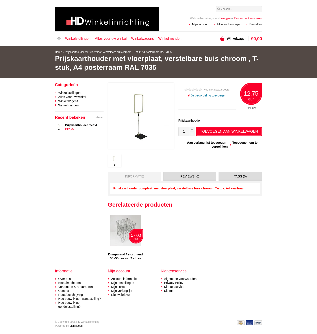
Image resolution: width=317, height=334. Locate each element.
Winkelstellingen (78, 38)
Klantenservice (174, 287)
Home (59, 38)
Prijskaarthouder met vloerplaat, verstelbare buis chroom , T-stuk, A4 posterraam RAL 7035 (118, 52)
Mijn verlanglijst (121, 290)
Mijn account (200, 24)
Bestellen (255, 24)
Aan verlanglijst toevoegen (205, 142)
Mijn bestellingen (122, 283)
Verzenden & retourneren (75, 287)
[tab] (133, 176)
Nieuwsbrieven (121, 294)
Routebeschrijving (70, 294)
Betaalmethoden (69, 283)
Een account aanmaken (248, 18)
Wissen (99, 117)
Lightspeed (76, 325)
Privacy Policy (173, 283)
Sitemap (169, 290)
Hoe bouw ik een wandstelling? (79, 298)
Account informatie (124, 279)
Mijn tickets (118, 287)
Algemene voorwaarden (180, 279)
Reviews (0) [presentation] (189, 176)
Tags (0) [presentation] (240, 176)
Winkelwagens (142, 38)
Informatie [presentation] (134, 176)
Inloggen (226, 18)
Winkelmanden (170, 38)
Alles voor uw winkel (111, 38)
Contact (63, 290)
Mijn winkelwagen (229, 24)
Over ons (64, 279)
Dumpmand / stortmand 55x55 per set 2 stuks (125, 256)
